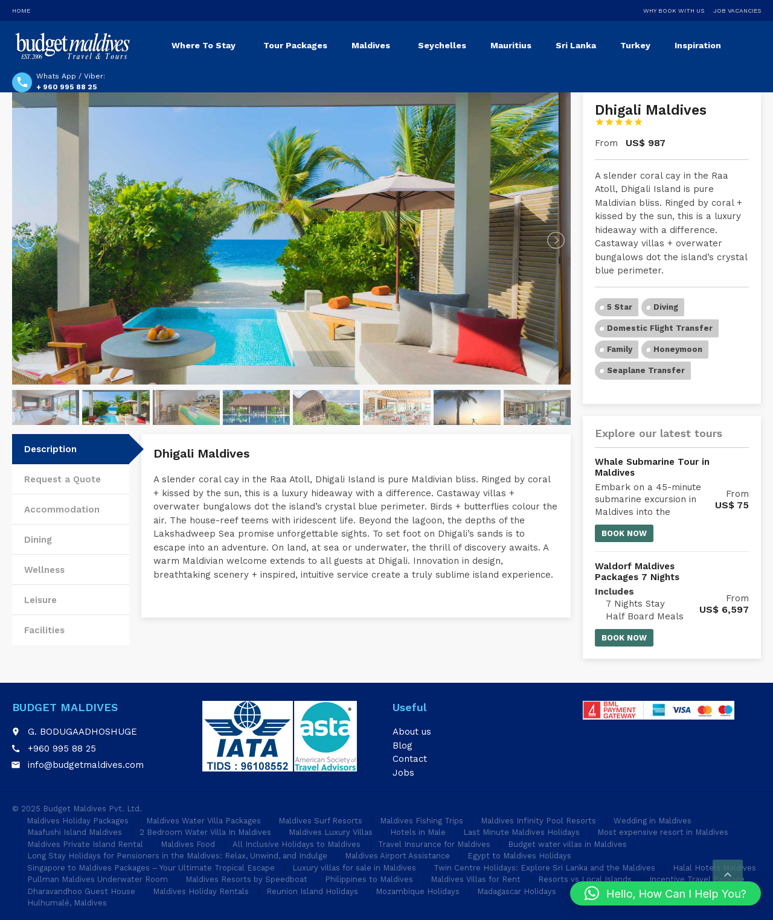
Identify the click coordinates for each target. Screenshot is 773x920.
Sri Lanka (576, 45)
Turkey (635, 45)
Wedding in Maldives (652, 820)
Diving (665, 306)
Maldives (370, 45)
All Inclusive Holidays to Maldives (297, 844)
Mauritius (510, 45)
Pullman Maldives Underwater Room (97, 879)
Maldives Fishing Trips (421, 820)
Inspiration (698, 45)
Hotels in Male (418, 832)
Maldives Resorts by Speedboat (246, 879)
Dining (38, 539)
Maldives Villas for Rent (476, 879)
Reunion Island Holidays (312, 891)
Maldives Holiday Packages (78, 820)
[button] (665, 893)
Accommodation (62, 509)
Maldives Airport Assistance (397, 855)
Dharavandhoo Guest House (81, 891)
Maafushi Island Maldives (74, 832)
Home (21, 10)
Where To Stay (204, 45)
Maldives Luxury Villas (331, 832)
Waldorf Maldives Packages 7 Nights (637, 572)
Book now (624, 533)
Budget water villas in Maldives (567, 844)
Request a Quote (62, 479)
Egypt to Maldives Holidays (519, 855)
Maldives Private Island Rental (85, 844)
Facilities (44, 630)
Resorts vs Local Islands (585, 879)
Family (619, 349)
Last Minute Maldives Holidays (521, 832)
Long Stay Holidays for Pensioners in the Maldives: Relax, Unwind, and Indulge (177, 855)
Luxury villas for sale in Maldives (354, 867)
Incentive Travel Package (697, 879)
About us (412, 731)
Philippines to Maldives (369, 879)
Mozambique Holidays (418, 891)
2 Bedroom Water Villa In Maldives (205, 832)
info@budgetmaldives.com (86, 764)
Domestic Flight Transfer (660, 328)
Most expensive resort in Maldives (662, 832)
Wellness (44, 569)
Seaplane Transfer (646, 370)
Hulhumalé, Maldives (67, 902)
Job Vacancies (737, 10)
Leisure (40, 600)
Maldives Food (188, 844)
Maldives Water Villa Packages (203, 820)
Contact (410, 758)
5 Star (619, 306)
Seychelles (442, 45)
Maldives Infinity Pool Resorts (538, 820)
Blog (402, 745)
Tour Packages (295, 45)
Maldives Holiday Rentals (201, 891)
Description (50, 449)
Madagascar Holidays (516, 891)
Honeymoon (677, 349)
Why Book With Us (673, 10)
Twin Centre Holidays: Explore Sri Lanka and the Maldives (544, 867)
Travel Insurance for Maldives (434, 844)
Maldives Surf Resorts (320, 820)
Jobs (403, 772)
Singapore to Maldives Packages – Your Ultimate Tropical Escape (151, 867)
